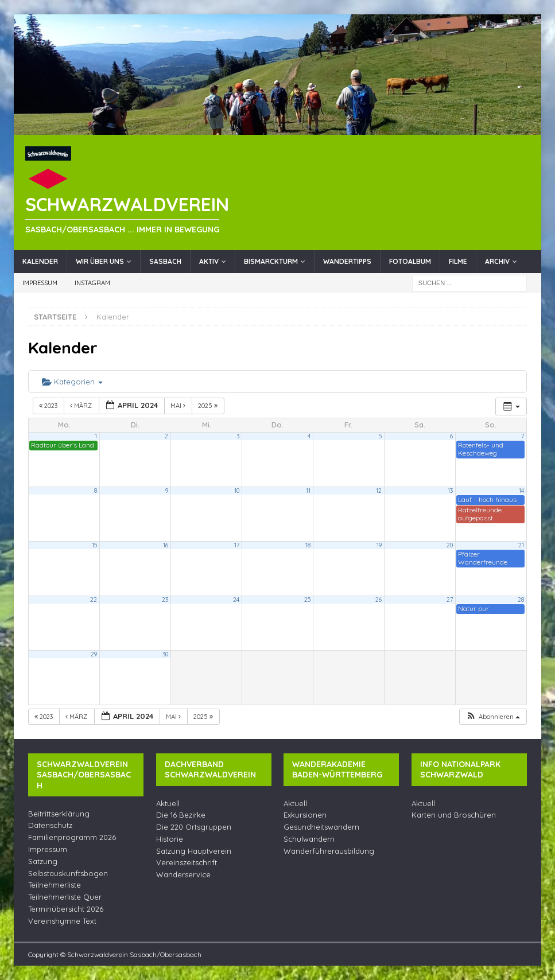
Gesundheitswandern (321, 826)
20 (450, 545)
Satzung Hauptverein (193, 850)
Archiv (497, 261)
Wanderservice (183, 874)
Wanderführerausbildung (329, 850)
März (82, 406)
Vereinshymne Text (62, 920)
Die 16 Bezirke (180, 814)
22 (93, 600)
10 (236, 491)
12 (379, 491)
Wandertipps (347, 261)
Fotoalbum (410, 261)
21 (521, 545)
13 (450, 491)
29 (94, 654)
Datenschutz (50, 825)
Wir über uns (100, 261)
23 (165, 600)
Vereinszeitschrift (186, 862)
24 (236, 600)
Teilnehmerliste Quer (65, 896)
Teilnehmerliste (54, 884)
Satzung (42, 861)
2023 (49, 406)
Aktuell (168, 803)
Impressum (39, 283)
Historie (169, 838)
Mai (178, 406)
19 (379, 545)
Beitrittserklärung (59, 813)
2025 (208, 406)
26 (378, 600)
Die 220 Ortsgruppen (193, 826)
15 (94, 545)
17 (236, 545)
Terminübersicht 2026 (65, 908)
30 (165, 654)
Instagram (92, 283)
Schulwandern (309, 838)
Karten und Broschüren (454, 814)
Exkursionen (305, 814)
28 (521, 600)
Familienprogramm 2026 (72, 837)
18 (308, 545)
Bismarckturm (271, 261)
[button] (493, 717)
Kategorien (72, 381)
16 (165, 545)
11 (308, 491)
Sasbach (165, 261)
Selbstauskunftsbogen (68, 873)
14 (521, 491)
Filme (458, 261)
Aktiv (209, 261)
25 (307, 600)
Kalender (40, 261)
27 (450, 600)
